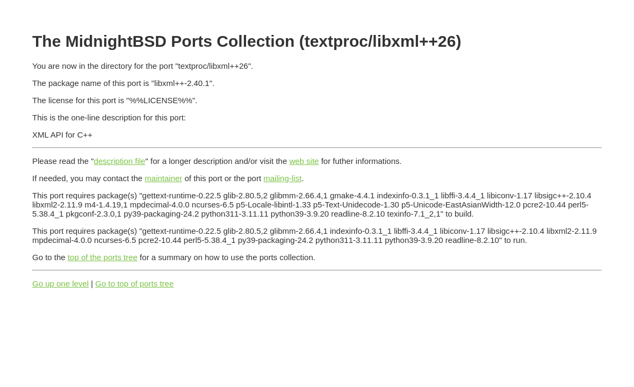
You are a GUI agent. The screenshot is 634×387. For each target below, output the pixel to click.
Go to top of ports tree (134, 283)
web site (304, 161)
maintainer (163, 178)
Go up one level (60, 283)
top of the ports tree (103, 257)
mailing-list (282, 178)
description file (120, 161)
